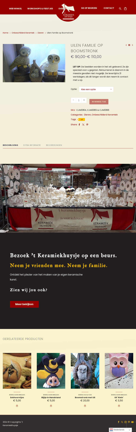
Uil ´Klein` (119, 397)
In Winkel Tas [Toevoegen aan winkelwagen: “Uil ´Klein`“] (119, 406)
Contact (109, 8)
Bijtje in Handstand (51, 397)
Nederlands (117, 429)
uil (82, 119)
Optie (74, 89)
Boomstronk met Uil (85, 397)
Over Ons (63, 8)
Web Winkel (15, 8)
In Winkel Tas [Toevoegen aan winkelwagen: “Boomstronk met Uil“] (85, 406)
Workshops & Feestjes (40, 8)
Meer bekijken (24, 304)
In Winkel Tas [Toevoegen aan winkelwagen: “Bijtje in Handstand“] (51, 406)
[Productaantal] (78, 100)
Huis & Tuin (88, 394)
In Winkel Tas (99, 100)
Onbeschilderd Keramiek (23, 32)
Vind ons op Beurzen (85, 8)
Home (5, 32)
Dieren (41, 32)
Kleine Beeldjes (19, 394)
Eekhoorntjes (17, 397)
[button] (120, 8)
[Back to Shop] (129, 45)
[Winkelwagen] (125, 8)
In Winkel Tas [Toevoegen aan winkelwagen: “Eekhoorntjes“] (17, 406)
